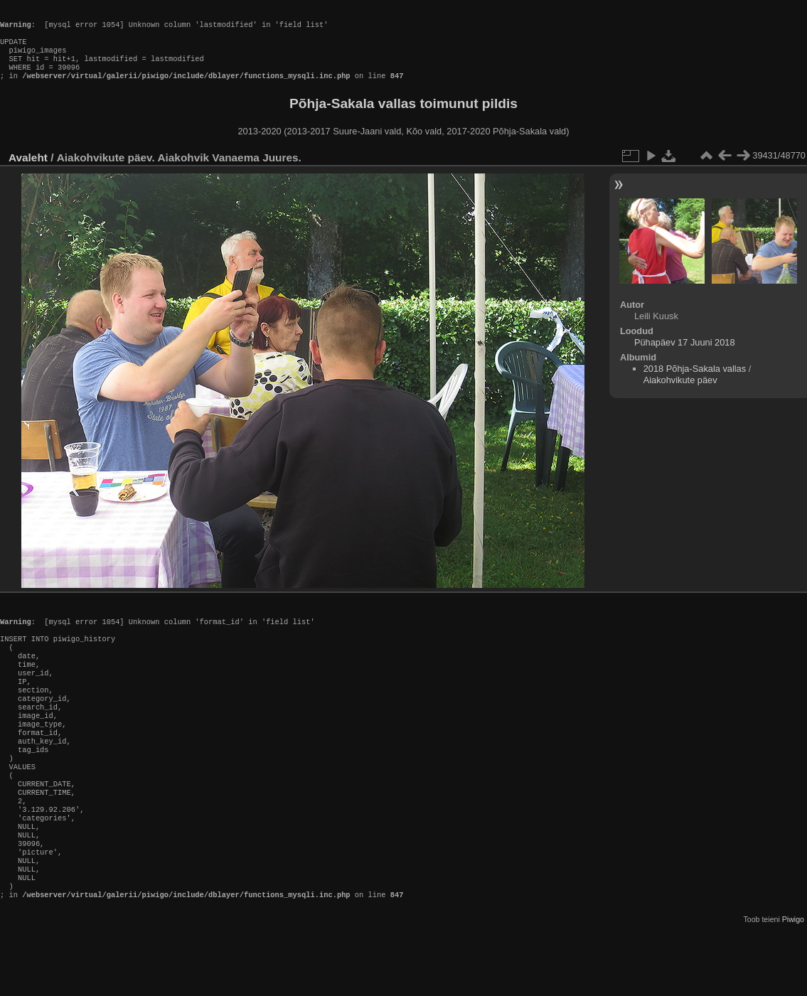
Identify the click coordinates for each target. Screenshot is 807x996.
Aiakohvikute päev (680, 394)
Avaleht (28, 172)
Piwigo (793, 984)
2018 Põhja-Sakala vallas (694, 382)
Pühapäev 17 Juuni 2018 (684, 356)
